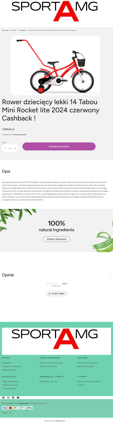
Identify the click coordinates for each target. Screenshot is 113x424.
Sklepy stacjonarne (48, 366)
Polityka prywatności (11, 366)
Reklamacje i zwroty (48, 381)
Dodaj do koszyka (59, 146)
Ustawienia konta (9, 385)
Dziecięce (22, 30)
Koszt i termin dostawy (87, 363)
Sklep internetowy (53, 421)
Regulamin (6, 363)
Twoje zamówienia (10, 381)
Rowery (13, 30)
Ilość (3, 143)
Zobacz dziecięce (56, 239)
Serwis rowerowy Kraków (51, 363)
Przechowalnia (8, 388)
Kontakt (80, 385)
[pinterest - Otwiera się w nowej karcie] (3, 397)
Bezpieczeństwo (9, 370)
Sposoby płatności (85, 366)
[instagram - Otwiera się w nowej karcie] (8, 397)
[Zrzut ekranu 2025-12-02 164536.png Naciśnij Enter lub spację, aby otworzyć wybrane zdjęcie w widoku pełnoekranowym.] (55, 65)
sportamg (5, 30)
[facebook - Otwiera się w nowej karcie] (13, 397)
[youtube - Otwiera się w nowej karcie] (18, 397)
